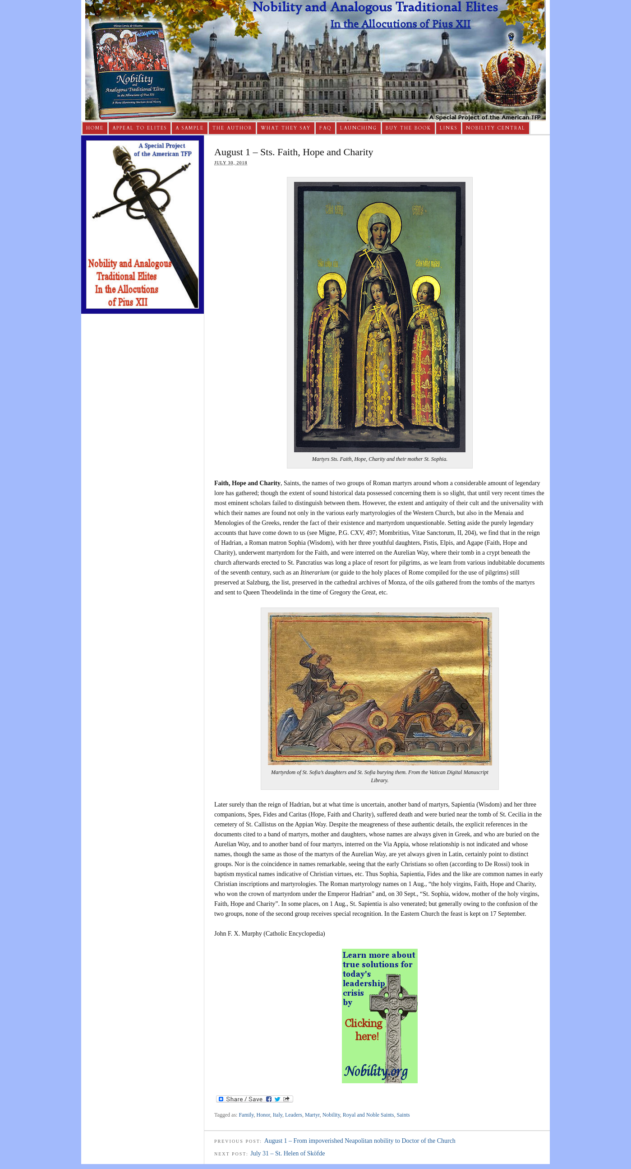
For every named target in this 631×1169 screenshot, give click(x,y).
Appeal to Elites (139, 128)
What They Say (286, 128)
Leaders (293, 1115)
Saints (403, 1115)
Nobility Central (495, 128)
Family (246, 1115)
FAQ (325, 128)
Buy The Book (408, 128)
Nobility (331, 1115)
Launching (358, 128)
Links (448, 128)
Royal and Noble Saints (368, 1115)
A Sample (189, 128)
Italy (277, 1115)
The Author (232, 128)
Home (95, 128)
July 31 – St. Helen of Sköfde (287, 1153)
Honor (263, 1115)
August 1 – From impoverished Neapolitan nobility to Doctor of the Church (360, 1140)
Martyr (312, 1115)
